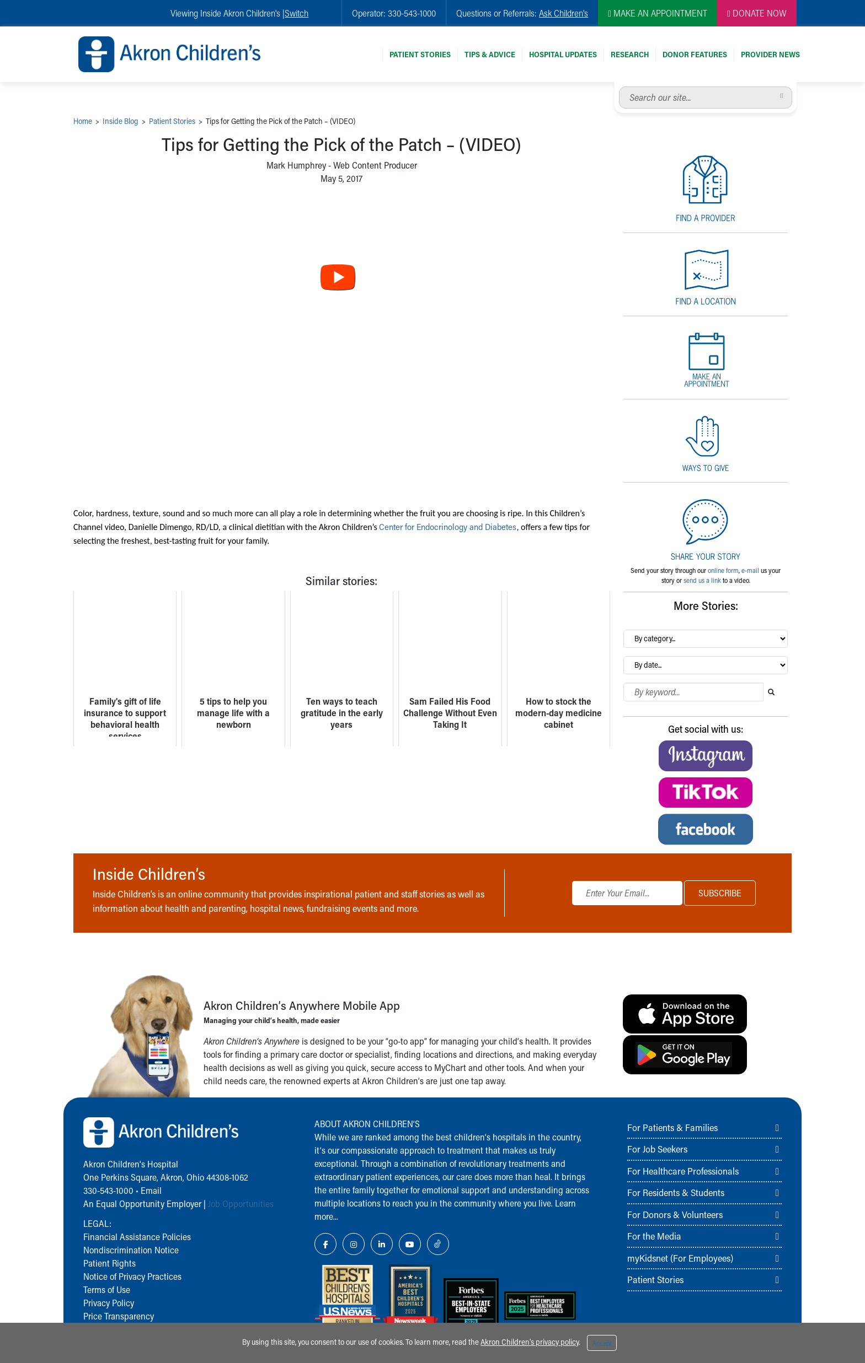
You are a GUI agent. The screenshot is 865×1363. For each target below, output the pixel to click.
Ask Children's (563, 13)
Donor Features (695, 54)
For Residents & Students (675, 1192)
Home (82, 121)
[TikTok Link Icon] (438, 1244)
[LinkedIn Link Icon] (382, 1244)
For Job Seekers (657, 1149)
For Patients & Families (672, 1127)
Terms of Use (106, 1289)
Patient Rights (109, 1263)
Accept (601, 1343)
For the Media (654, 1236)
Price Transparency (118, 1316)
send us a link (702, 580)
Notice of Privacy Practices (132, 1276)
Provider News (770, 54)
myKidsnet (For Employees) (680, 1258)
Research (630, 54)
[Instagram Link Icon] (354, 1244)
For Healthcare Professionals (683, 1171)
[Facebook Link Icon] (325, 1244)
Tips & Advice (489, 54)
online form (723, 570)
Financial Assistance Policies (137, 1236)
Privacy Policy (108, 1302)
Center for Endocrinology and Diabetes (451, 526)
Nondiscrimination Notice (131, 1250)
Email (151, 1190)
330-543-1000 (108, 1190)
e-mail (750, 570)
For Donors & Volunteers (675, 1214)
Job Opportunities (241, 1203)
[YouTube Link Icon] (410, 1244)
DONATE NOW (757, 13)
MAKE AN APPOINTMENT (657, 13)
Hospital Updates (563, 54)
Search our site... (619, 86)
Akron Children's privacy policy (529, 1342)
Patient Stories (420, 54)
